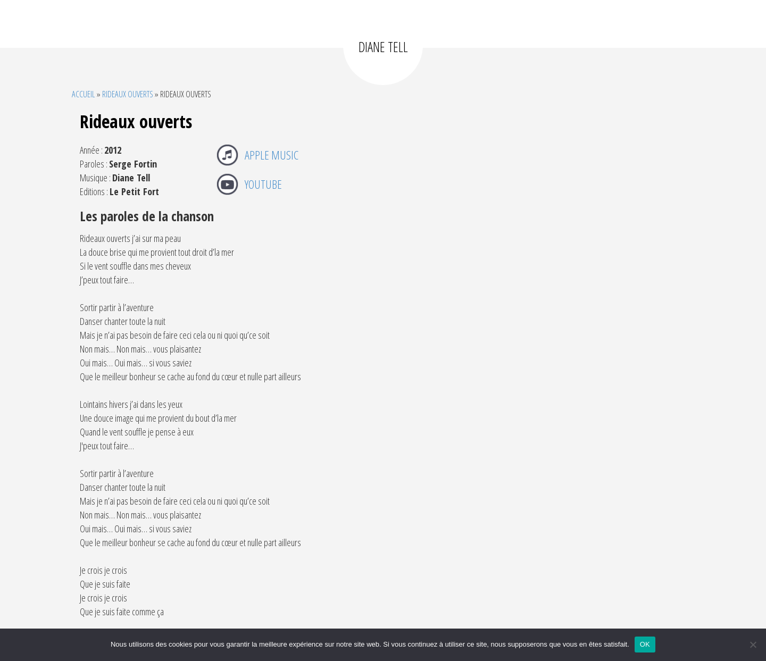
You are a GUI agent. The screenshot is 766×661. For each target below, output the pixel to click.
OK (645, 644)
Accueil (83, 94)
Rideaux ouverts (127, 94)
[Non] (752, 644)
